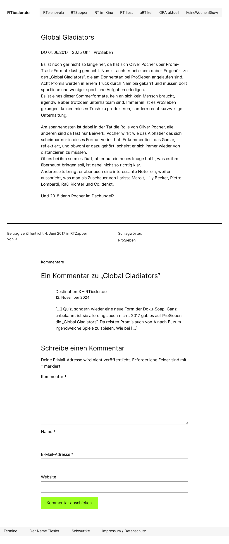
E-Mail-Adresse (57, 454)
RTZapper (78, 233)
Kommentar (54, 376)
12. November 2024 (72, 297)
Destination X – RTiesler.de (81, 291)
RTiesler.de (18, 12)
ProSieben (127, 240)
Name (48, 431)
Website (48, 477)
